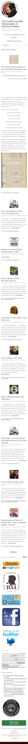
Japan (13, 659)
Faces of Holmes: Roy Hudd (11, 358)
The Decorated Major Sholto (17, 692)
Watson (23, 667)
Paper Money (20, 660)
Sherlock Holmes (19, 418)
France (22, 657)
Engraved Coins (16, 657)
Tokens (6, 299)
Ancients (10, 653)
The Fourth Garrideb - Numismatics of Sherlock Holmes (13, 24)
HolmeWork (4, 659)
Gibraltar (24, 657)
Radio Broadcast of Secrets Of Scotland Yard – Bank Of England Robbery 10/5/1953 (13, 522)
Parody (24, 660)
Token (17, 665)
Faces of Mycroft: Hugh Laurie (12, 482)
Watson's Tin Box (5, 668)
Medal (16, 659)
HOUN (7, 659)
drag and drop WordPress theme (19, 728)
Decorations (6, 657)
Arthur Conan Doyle (15, 653)
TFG (15, 665)
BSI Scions (22, 653)
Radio (11, 662)
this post (23, 136)
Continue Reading (15, 228)
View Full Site (14, 738)
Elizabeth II (11, 657)
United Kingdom (4, 378)
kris (4, 675)
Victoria (20, 667)
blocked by (14, 723)
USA (17, 666)
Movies (8, 298)
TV (19, 665)
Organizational (14, 660)
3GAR (8, 192)
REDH (13, 662)
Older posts (13, 552)
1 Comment (23, 526)
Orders (9, 660)
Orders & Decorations (11, 377)
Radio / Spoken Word (14, 192)
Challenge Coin (5, 655)
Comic (18, 655)
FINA (20, 657)
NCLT (6, 660)
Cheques (9, 655)
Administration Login (14, 732)
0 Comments (24, 215)
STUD (12, 665)
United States (11, 299)
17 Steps (3, 653)
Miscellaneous (10, 339)
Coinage (14, 655)
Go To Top (14, 730)
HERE (23, 132)
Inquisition (10, 659)
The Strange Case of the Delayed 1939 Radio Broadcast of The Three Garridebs (14, 440)
